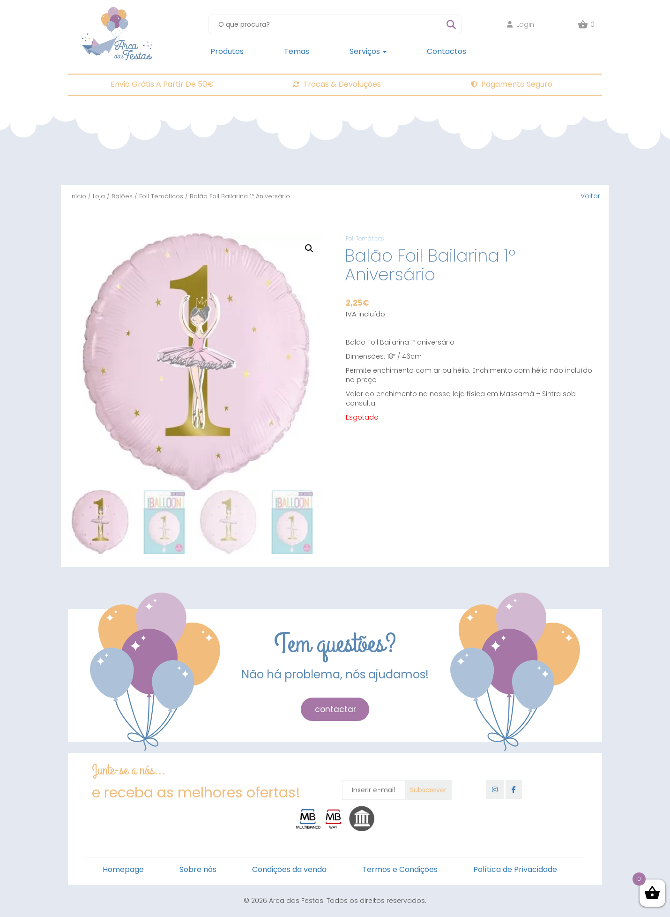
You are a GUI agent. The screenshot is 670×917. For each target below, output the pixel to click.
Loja (99, 196)
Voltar (590, 196)
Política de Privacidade (515, 869)
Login (520, 24)
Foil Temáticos (161, 196)
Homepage (123, 869)
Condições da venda (289, 869)
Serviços (368, 51)
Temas (296, 51)
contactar (335, 709)
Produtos (227, 51)
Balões (122, 196)
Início (78, 196)
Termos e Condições (400, 869)
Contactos (446, 51)
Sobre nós (197, 869)
